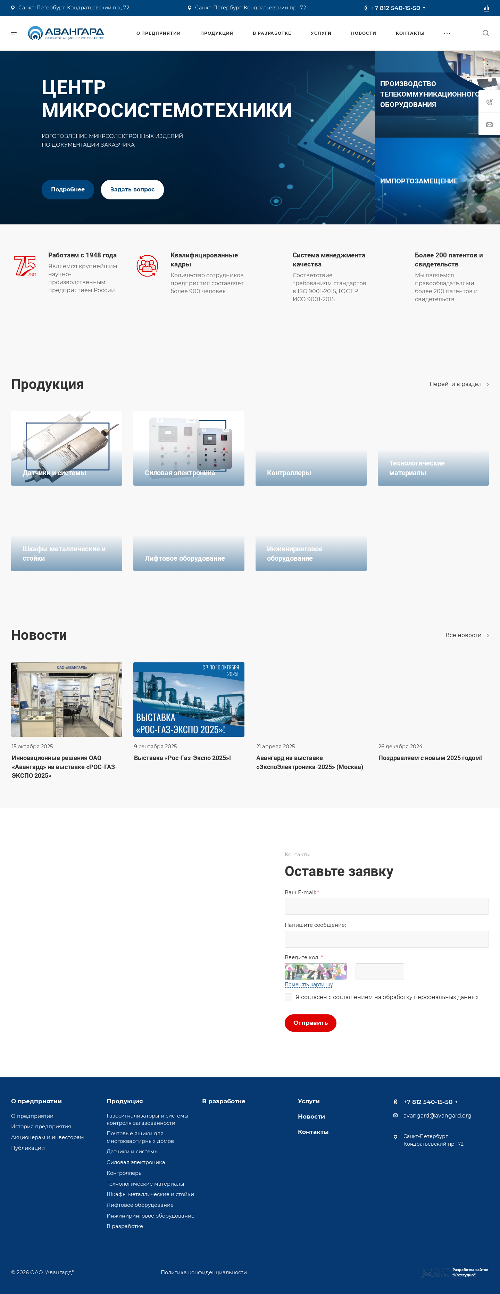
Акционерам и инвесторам (47, 1137)
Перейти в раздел (459, 384)
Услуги (309, 1101)
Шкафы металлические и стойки (150, 1194)
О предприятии (36, 1101)
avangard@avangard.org (437, 1115)
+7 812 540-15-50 (395, 8)
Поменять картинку (309, 984)
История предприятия (41, 1126)
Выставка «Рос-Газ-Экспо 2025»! (182, 757)
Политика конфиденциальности (204, 1272)
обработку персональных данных (430, 997)
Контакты (313, 1131)
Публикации (28, 1148)
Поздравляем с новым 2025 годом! (430, 757)
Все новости (467, 635)
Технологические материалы (145, 1184)
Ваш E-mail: (302, 892)
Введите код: (304, 957)
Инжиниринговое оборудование (150, 1216)
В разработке (125, 1226)
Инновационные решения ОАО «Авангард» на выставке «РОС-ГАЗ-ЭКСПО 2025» (64, 766)
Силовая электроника (136, 1162)
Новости (311, 1116)
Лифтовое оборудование (140, 1205)
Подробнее (68, 189)
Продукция (125, 1101)
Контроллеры (125, 1173)
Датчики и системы (133, 1151)
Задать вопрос (132, 189)
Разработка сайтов (470, 1272)
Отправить (310, 1022)
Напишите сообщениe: (315, 925)
